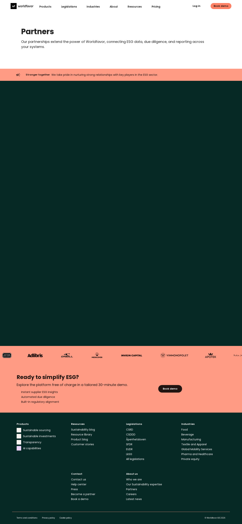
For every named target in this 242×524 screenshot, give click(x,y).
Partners (131, 489)
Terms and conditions (27, 517)
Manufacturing (191, 439)
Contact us (78, 479)
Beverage (187, 434)
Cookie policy (66, 517)
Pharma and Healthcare (197, 454)
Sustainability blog (83, 429)
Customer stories (82, 444)
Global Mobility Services (196, 449)
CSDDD (130, 434)
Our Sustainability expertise (144, 484)
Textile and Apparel (194, 444)
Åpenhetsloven (136, 439)
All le (129, 459)
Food (184, 429)
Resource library (81, 434)
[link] (199, 6)
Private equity (190, 459)
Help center (78, 484)
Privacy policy (48, 517)
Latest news (134, 499)
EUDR (129, 449)
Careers (131, 494)
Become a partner (83, 494)
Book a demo (79, 499)
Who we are (134, 479)
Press (74, 489)
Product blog (79, 439)
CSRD (129, 429)
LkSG (129, 454)
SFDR (129, 444)
